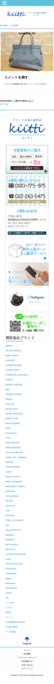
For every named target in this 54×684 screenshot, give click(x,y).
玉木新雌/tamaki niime (15, 622)
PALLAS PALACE (13, 530)
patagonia (9, 539)
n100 (7, 510)
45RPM (8, 346)
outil (7, 525)
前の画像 (3, 25)
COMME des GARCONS (16, 375)
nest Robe (10, 515)
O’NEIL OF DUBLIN (14, 520)
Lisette (8, 472)
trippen (8, 578)
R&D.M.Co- (10, 549)
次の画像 (14, 25)
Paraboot (9, 535)
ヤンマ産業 (10, 632)
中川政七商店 (11, 627)
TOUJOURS (11, 569)
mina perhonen (12, 496)
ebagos (8, 399)
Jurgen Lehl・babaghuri (16, 457)
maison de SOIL (12, 477)
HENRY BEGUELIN (14, 414)
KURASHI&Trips (12, 467)
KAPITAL (9, 462)
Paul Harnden (11, 544)
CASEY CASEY (12, 370)
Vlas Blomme (11, 588)
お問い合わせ (27, 665)
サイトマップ (27, 669)
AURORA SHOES (13, 365)
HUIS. (8, 428)
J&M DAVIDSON (12, 447)
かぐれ (8, 607)
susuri (8, 559)
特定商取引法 (27, 661)
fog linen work (11, 409)
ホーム (27, 650)
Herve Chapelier (12, 423)
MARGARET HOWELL (15, 486)
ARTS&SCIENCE (13, 350)
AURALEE (10, 360)
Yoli (7, 598)
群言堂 (8, 612)
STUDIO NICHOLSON (15, 554)
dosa (7, 389)
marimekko (10, 491)
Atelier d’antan (11, 355)
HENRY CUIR (11, 418)
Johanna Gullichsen (14, 452)
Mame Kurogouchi (13, 481)
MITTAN (9, 501)
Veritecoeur (10, 583)
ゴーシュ (9, 617)
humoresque (11, 433)
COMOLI (9, 380)
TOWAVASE (11, 573)
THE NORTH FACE (14, 564)
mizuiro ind (10, 506)
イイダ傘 (9, 603)
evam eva (9, 404)
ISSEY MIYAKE (12, 443)
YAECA (8, 593)
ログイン (30, 84)
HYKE (8, 438)
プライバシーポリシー (27, 658)
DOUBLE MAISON (13, 394)
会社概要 (27, 654)
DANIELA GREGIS (13, 384)
